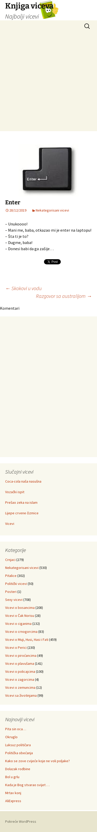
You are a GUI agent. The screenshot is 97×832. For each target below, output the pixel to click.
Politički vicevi (16, 583)
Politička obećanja (19, 753)
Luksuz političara (18, 745)
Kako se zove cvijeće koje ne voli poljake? (37, 761)
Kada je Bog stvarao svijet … (27, 785)
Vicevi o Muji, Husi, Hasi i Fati (26, 639)
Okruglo (11, 737)
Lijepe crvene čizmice (22, 513)
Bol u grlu (12, 777)
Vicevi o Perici (16, 647)
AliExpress (13, 801)
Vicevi (9, 523)
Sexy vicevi (14, 599)
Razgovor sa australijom (64, 296)
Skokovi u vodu (23, 288)
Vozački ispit (14, 492)
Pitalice (11, 575)
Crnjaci (10, 559)
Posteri (11, 591)
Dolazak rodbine (17, 769)
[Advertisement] (48, 83)
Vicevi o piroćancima (20, 655)
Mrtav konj (13, 793)
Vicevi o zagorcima (19, 679)
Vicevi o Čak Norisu (19, 615)
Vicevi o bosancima (20, 607)
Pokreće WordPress (20, 821)
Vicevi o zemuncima (20, 687)
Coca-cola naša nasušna (23, 481)
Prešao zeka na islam (21, 502)
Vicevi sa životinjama (21, 695)
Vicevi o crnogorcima (21, 631)
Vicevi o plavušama (19, 663)
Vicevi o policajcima (20, 671)
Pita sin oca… (15, 729)
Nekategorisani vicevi (52, 210)
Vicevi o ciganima (18, 623)
